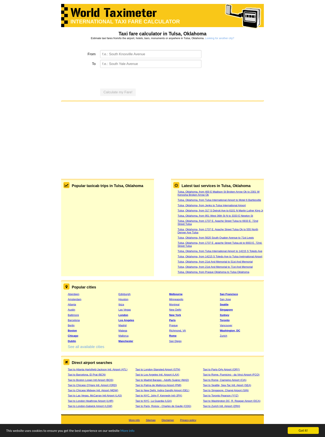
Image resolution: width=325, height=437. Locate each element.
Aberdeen (73, 294)
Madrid (123, 325)
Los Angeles (126, 320)
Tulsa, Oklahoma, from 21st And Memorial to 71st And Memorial (215, 266)
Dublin (72, 341)
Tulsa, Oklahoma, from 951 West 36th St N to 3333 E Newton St (215, 215)
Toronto (225, 320)
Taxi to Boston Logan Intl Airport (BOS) (90, 380)
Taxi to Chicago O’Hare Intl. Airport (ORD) (92, 385)
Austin (71, 309)
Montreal (174, 304)
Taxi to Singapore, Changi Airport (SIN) (226, 390)
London (123, 315)
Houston (124, 299)
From (92, 54)
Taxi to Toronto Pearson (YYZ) (220, 395)
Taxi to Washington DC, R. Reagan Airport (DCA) (232, 400)
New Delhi (175, 309)
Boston (72, 330)
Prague (173, 325)
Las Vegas (125, 309)
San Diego (175, 341)
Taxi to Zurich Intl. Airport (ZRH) (221, 406)
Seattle (224, 304)
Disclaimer (168, 420)
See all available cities (86, 347)
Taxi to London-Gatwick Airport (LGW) (90, 406)
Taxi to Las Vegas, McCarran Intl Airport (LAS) (95, 395)
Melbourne (176, 294)
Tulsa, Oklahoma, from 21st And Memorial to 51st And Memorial (215, 261)
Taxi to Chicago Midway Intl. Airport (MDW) (93, 390)
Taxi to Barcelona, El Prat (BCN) (87, 374)
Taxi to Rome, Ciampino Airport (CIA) (224, 380)
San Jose (225, 299)
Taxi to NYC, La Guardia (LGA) (153, 400)
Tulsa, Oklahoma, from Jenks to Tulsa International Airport (212, 205)
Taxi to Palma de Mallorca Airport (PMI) (158, 385)
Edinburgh (125, 294)
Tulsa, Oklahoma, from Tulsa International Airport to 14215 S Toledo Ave (220, 251)
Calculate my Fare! (117, 92)
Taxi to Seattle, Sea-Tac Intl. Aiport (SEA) (227, 385)
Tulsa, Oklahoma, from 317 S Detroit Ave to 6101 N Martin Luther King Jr (220, 210)
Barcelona (74, 320)
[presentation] (131, 78)
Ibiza (121, 304)
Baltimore (73, 315)
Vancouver (226, 325)
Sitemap (151, 420)
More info (127, 431)
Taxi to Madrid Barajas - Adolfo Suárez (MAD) (162, 380)
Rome (173, 335)
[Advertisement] (162, 135)
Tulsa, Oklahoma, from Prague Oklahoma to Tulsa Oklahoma (213, 272)
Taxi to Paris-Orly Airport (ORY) (221, 369)
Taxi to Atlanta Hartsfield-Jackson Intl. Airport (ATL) (97, 369)
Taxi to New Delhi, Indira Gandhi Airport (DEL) (162, 390)
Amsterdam (74, 299)
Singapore (226, 309)
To (94, 64)
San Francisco (229, 294)
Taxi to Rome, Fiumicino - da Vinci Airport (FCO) (231, 374)
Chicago (73, 335)
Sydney (224, 315)
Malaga (123, 330)
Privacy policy (188, 420)
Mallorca (124, 335)
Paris (172, 320)
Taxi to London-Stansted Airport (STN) (157, 369)
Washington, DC (230, 330)
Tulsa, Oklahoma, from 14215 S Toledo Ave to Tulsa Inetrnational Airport (220, 256)
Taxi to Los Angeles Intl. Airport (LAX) (157, 374)
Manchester (126, 341)
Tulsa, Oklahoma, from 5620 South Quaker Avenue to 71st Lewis (216, 237)
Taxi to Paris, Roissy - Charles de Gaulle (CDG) (163, 406)
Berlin (71, 325)
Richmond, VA (177, 330)
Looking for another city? (219, 38)
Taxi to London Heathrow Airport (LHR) (90, 400)
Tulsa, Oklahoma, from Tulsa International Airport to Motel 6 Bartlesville (219, 200)
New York (175, 315)
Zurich (223, 335)
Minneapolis (176, 299)
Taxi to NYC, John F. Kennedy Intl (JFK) (158, 395)
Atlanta (72, 304)
